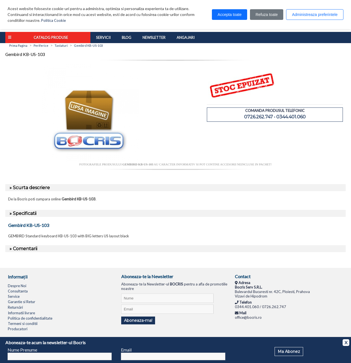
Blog (126, 37)
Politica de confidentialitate (30, 318)
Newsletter (153, 37)
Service (14, 296)
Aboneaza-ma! (138, 320)
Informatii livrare (21, 313)
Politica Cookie (53, 20)
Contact (243, 276)
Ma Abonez (289, 351)
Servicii (103, 37)
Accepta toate (229, 14)
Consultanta (18, 291)
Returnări (15, 307)
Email (126, 349)
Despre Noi (17, 286)
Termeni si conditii (23, 323)
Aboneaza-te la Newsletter (147, 276)
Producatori (17, 329)
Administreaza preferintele (315, 14)
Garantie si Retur (21, 301)
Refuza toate (267, 14)
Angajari (186, 37)
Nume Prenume (22, 349)
